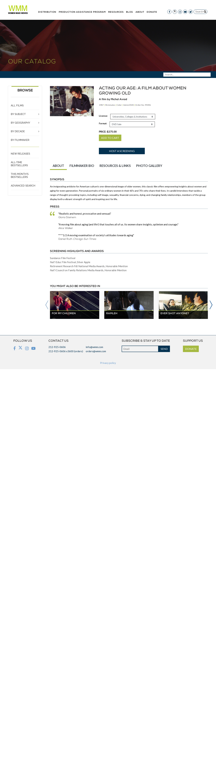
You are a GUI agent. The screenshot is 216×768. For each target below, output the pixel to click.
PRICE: (108, 131)
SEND (164, 348)
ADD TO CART (110, 137)
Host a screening (122, 151)
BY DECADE (18, 131)
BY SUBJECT (18, 114)
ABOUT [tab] (58, 166)
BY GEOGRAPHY (20, 122)
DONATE (191, 348)
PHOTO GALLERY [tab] (149, 166)
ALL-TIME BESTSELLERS (19, 164)
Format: (103, 123)
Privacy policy (108, 362)
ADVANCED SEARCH (23, 185)
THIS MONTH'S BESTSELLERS (20, 175)
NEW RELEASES (20, 153)
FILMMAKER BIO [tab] (82, 166)
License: (103, 115)
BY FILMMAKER (20, 140)
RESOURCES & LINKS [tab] (115, 166)
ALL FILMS (17, 105)
